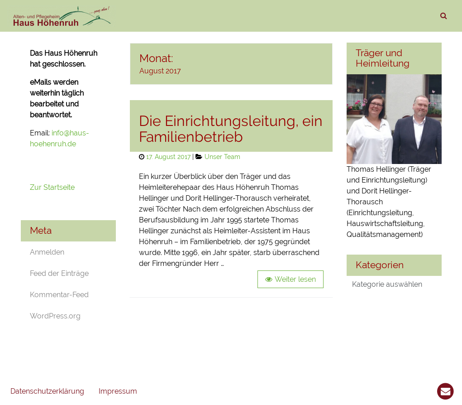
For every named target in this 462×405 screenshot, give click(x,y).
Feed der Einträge (59, 273)
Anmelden (47, 252)
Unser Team (222, 156)
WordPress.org (55, 316)
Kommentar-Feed (59, 294)
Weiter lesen (295, 279)
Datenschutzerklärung (47, 391)
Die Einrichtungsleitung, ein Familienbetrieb (231, 128)
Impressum (118, 391)
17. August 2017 (168, 156)
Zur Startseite (53, 187)
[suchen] (443, 16)
